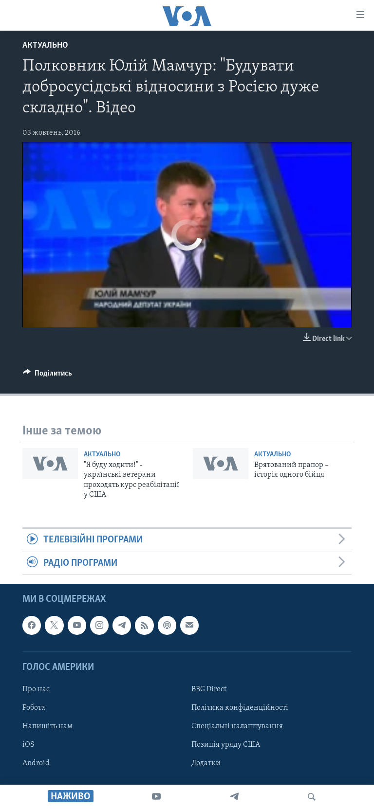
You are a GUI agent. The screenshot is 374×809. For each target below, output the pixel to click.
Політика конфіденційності (239, 708)
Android (36, 763)
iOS (28, 745)
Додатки (206, 763)
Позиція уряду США (225, 745)
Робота (33, 708)
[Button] (47, 375)
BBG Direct (208, 689)
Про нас (36, 689)
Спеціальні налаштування (237, 726)
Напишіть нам (47, 726)
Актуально (45, 45)
